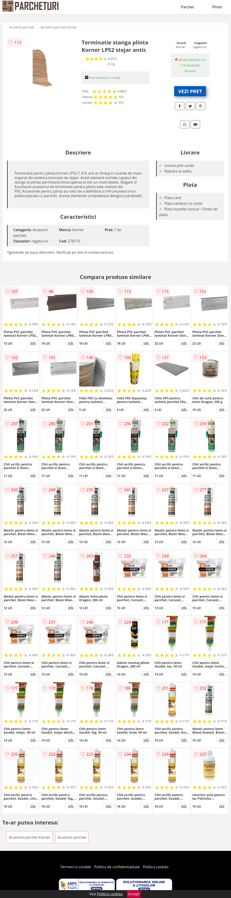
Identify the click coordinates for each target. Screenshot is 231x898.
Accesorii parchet (21, 27)
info (33, 343)
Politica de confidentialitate (117, 866)
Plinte (217, 7)
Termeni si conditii (75, 866)
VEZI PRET (190, 91)
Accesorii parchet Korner (59, 27)
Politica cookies (156, 866)
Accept (133, 893)
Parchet (187, 7)
